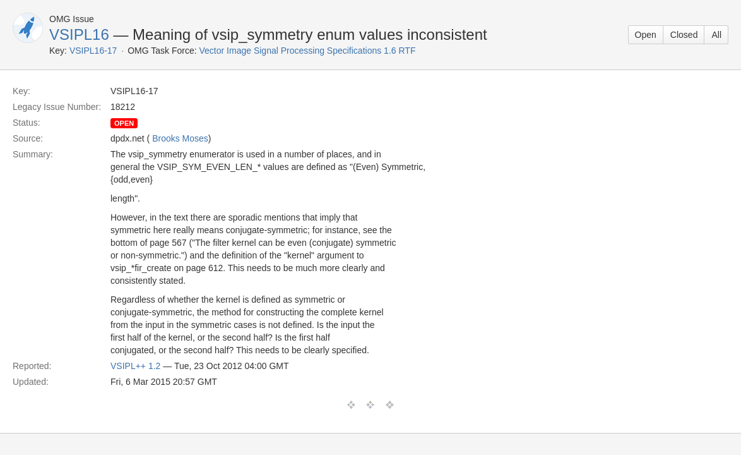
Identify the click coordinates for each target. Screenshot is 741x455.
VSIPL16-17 (93, 51)
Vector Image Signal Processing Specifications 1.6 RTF (307, 51)
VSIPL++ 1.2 (135, 366)
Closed (684, 35)
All (716, 35)
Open (645, 35)
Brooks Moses (180, 138)
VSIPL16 (79, 34)
